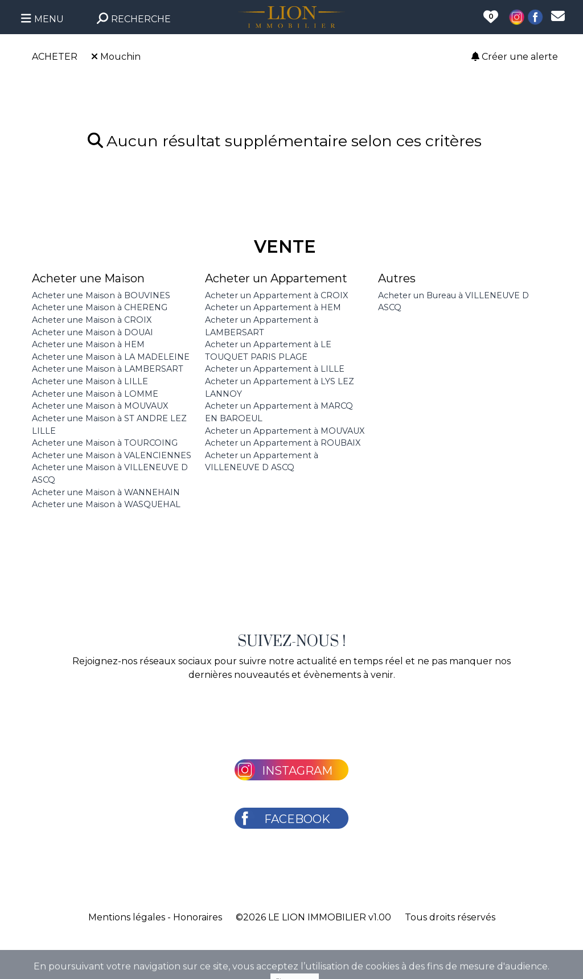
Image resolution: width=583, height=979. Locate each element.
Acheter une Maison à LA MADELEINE (111, 357)
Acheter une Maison (88, 278)
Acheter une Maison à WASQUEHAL (106, 504)
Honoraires (197, 917)
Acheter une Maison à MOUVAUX (100, 406)
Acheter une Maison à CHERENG (99, 307)
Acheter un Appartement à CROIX (276, 295)
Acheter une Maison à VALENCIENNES (111, 455)
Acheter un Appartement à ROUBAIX (282, 443)
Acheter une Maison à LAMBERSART (107, 369)
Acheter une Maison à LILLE (90, 381)
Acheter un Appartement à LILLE (274, 369)
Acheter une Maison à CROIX (91, 320)
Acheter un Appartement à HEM (273, 307)
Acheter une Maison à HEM (88, 344)
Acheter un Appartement (276, 278)
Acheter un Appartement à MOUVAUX (284, 431)
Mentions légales (126, 917)
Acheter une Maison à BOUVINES (101, 295)
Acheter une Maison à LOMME (95, 394)
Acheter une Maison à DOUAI (92, 332)
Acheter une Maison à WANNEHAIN (106, 492)
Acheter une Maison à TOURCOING (105, 443)
